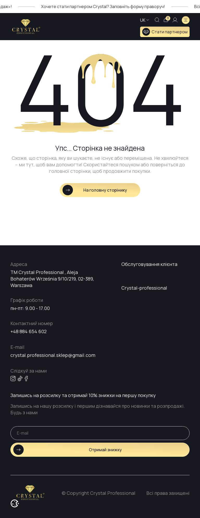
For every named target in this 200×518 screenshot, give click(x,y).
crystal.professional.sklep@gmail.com (52, 355)
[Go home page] (26, 26)
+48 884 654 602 (28, 331)
